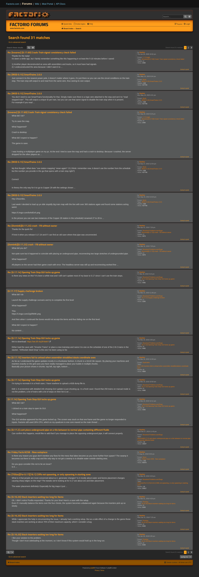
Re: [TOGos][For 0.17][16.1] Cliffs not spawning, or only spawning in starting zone (49, 474)
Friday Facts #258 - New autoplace (153, 459)
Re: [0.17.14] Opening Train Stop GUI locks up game (34, 272)
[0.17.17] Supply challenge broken (153, 298)
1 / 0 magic (146, 57)
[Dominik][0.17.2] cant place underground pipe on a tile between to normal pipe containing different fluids (163, 439)
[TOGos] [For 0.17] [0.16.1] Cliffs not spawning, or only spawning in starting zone (162, 484)
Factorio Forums (29, 24)
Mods (144, 79)
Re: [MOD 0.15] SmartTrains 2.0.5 (25, 74)
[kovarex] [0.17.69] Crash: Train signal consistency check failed (163, 59)
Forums (27, 3)
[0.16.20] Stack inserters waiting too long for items (158, 503)
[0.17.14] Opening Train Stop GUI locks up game (158, 279)
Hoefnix (142, 52)
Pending (145, 502)
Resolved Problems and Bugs (153, 230)
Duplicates (146, 362)
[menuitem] (79, 24)
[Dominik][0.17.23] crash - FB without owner (156, 232)
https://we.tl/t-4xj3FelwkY (38, 341)
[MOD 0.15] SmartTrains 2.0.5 (152, 81)
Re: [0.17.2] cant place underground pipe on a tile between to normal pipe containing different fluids (58, 429)
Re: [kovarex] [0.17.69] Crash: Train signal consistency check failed (42, 52)
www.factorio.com (17, 28)
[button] (191, 47)
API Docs (60, 4)
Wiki (37, 4)
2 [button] (188, 47)
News (144, 457)
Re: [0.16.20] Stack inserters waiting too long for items (35, 497)
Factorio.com (12, 4)
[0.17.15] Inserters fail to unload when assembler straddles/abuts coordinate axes (162, 367)
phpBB (92, 568)
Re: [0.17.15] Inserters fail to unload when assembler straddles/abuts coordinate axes (51, 357)
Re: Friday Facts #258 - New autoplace (27, 452)
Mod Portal (47, 4)
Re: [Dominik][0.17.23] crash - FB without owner (32, 225)
